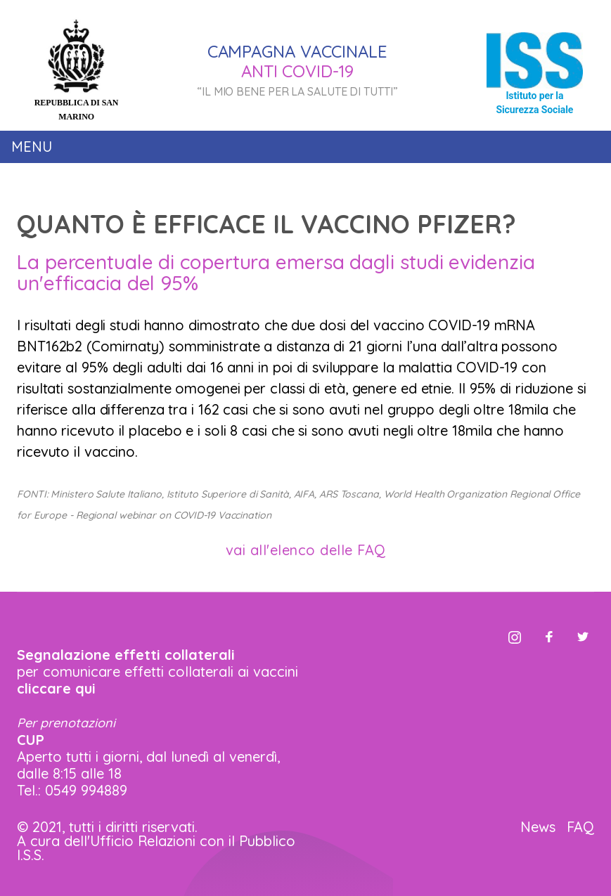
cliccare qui (56, 688)
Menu (31, 146)
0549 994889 (86, 790)
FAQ (580, 827)
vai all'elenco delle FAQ (306, 550)
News (537, 827)
